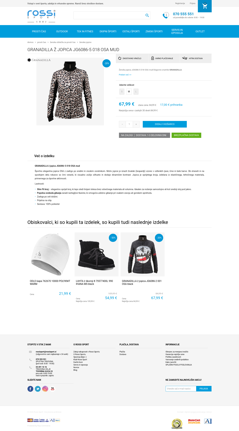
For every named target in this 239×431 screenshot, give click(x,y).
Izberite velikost (126, 85)
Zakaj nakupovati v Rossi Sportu (87, 352)
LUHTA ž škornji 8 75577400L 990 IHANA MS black (94, 282)
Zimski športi (154, 31)
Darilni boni (78, 362)
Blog (75, 370)
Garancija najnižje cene (175, 354)
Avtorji (209, 412)
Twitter (38, 389)
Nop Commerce (43, 426)
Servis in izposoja (81, 365)
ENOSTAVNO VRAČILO (132, 58)
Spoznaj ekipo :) (80, 357)
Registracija (180, 3)
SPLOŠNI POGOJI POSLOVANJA (179, 365)
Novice (76, 367)
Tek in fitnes (85, 31)
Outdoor (62, 31)
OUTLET (200, 31)
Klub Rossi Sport (80, 359)
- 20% (106, 63)
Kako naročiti (171, 362)
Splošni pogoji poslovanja (195, 412)
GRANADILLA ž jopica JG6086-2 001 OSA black (142, 282)
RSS (45, 389)
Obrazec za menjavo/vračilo (177, 352)
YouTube (52, 389)
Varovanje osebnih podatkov (177, 359)
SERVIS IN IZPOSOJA (177, 31)
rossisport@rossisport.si (46, 352)
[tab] (44, 156)
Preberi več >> (125, 74)
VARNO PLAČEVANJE (164, 58)
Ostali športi (131, 31)
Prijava (192, 3)
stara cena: (143, 105)
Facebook (30, 389)
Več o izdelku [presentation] (44, 156)
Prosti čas (39, 31)
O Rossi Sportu (80, 354)
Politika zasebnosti (173, 357)
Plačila (122, 352)
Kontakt (180, 412)
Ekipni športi (108, 31)
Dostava (123, 354)
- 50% (112, 237)
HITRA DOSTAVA (196, 58)
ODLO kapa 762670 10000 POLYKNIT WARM (50, 282)
